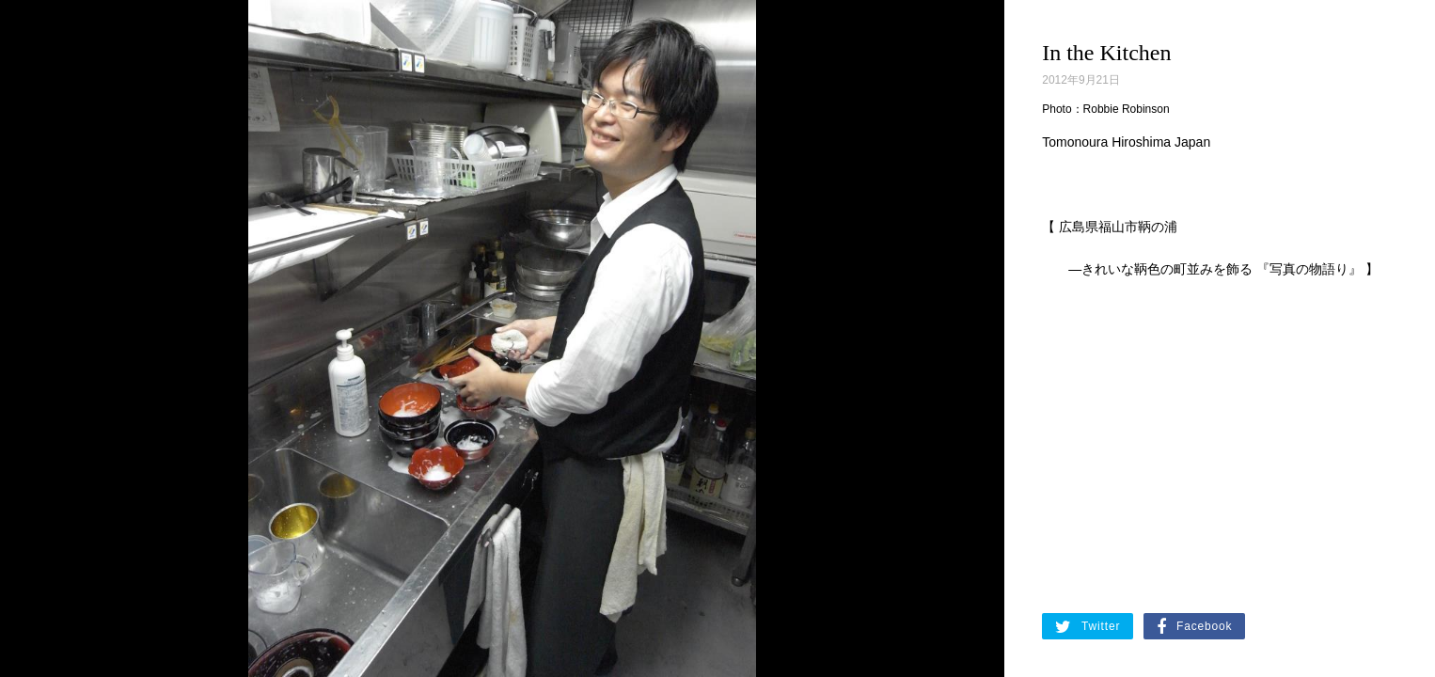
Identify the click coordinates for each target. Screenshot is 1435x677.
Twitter (1087, 627)
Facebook (1194, 627)
